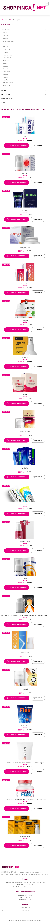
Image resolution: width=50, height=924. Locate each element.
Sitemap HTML (26, 907)
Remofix (5, 69)
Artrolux (5, 63)
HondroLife (6, 85)
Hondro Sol (6, 72)
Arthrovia (6, 38)
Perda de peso (6, 94)
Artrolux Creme (25, 542)
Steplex (5, 66)
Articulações (5, 30)
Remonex (6, 35)
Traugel (5, 52)
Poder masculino (7, 99)
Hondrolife (6, 49)
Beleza (3, 90)
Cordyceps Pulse (8, 41)
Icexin (5, 33)
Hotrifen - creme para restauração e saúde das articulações (25, 763)
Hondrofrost (7, 58)
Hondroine (6, 60)
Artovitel (5, 74)
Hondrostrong (7, 55)
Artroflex (5, 77)
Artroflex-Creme (25, 726)
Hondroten (6, 44)
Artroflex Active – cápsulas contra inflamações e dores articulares (25, 799)
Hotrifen (5, 80)
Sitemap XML (26, 910)
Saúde (3, 103)
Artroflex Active (8, 83)
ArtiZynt (5, 47)
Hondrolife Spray (25, 836)
